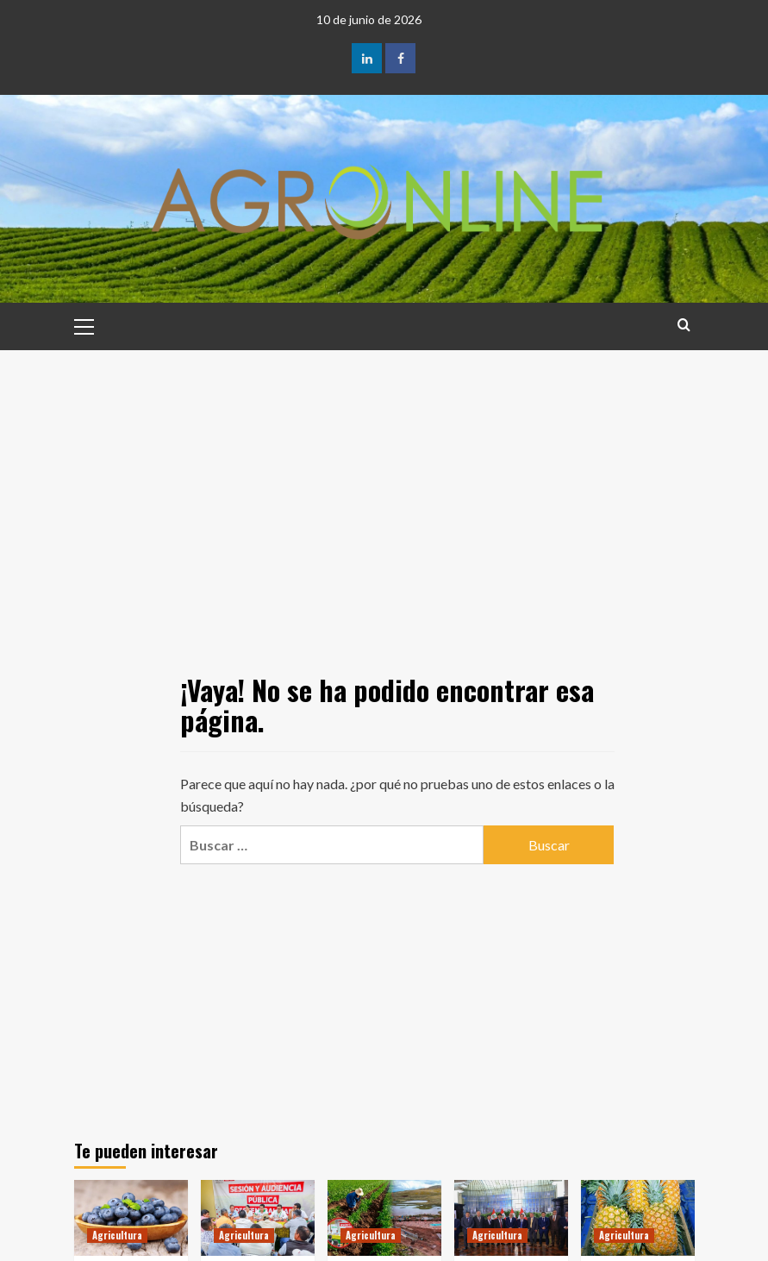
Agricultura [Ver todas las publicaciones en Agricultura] (117, 1235)
